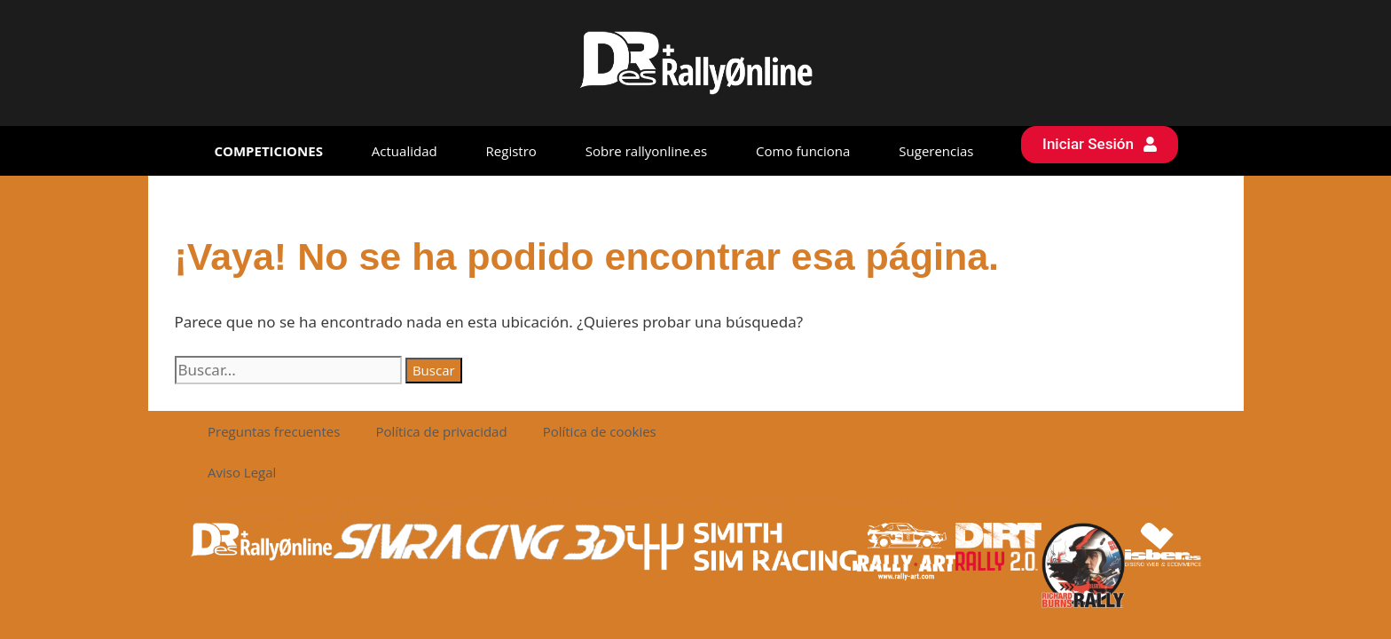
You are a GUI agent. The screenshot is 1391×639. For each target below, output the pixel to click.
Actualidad (404, 151)
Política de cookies (599, 431)
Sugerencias (936, 151)
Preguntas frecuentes (274, 431)
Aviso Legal (242, 472)
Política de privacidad (441, 431)
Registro (511, 151)
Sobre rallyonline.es (646, 151)
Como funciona (803, 151)
